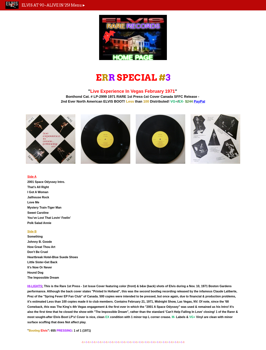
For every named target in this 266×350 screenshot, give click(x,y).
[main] (133, 87)
